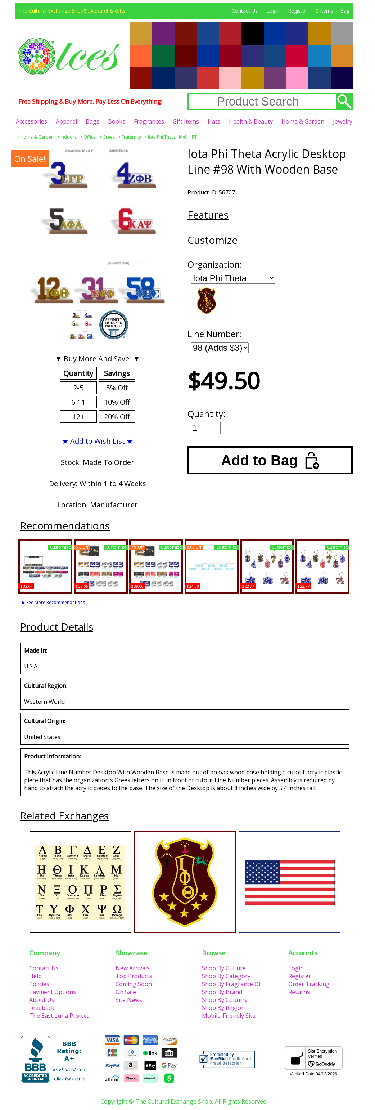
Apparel (66, 121)
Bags (92, 121)
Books (116, 121)
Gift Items (186, 121)
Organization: (215, 264)
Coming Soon (134, 984)
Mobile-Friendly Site (229, 1016)
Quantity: (207, 414)
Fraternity (131, 137)
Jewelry (342, 121)
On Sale (126, 992)
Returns (299, 992)
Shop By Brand (222, 992)
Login (272, 10)
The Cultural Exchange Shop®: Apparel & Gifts (72, 10)
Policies (39, 984)
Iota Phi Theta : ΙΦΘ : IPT (172, 137)
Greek (109, 137)
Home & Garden (302, 121)
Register (297, 10)
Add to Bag (270, 460)
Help (35, 976)
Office (89, 137)
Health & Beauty (251, 121)
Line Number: (214, 334)
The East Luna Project (59, 1016)
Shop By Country (225, 1000)
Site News (129, 1000)
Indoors (68, 137)
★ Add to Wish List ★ (97, 441)
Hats (214, 121)
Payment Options (52, 992)
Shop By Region (223, 1008)
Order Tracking (309, 984)
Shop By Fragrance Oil (232, 984)
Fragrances (149, 121)
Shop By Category (226, 976)
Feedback (41, 1008)
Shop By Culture (224, 968)
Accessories (31, 121)
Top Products (134, 976)
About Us (41, 1000)
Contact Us (245, 10)
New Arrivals (133, 968)
